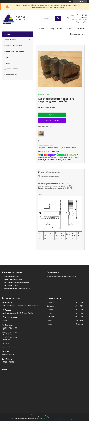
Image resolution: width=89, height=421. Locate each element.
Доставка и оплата (77, 34)
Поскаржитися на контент (52, 419)
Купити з (52, 121)
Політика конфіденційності (69, 419)
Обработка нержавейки (13, 45)
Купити (52, 115)
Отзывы (7, 63)
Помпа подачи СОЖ (11, 276)
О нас (69, 29)
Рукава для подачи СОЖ (13, 279)
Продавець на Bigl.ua (44, 417)
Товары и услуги (56, 29)
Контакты (81, 29)
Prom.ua (55, 415)
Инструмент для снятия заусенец (16, 282)
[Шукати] (58, 18)
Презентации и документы (14, 51)
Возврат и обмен (10, 75)
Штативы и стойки (11, 285)
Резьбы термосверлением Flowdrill (17, 288)
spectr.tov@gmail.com (10, 347)
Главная (41, 29)
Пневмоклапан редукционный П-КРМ (62, 276)
